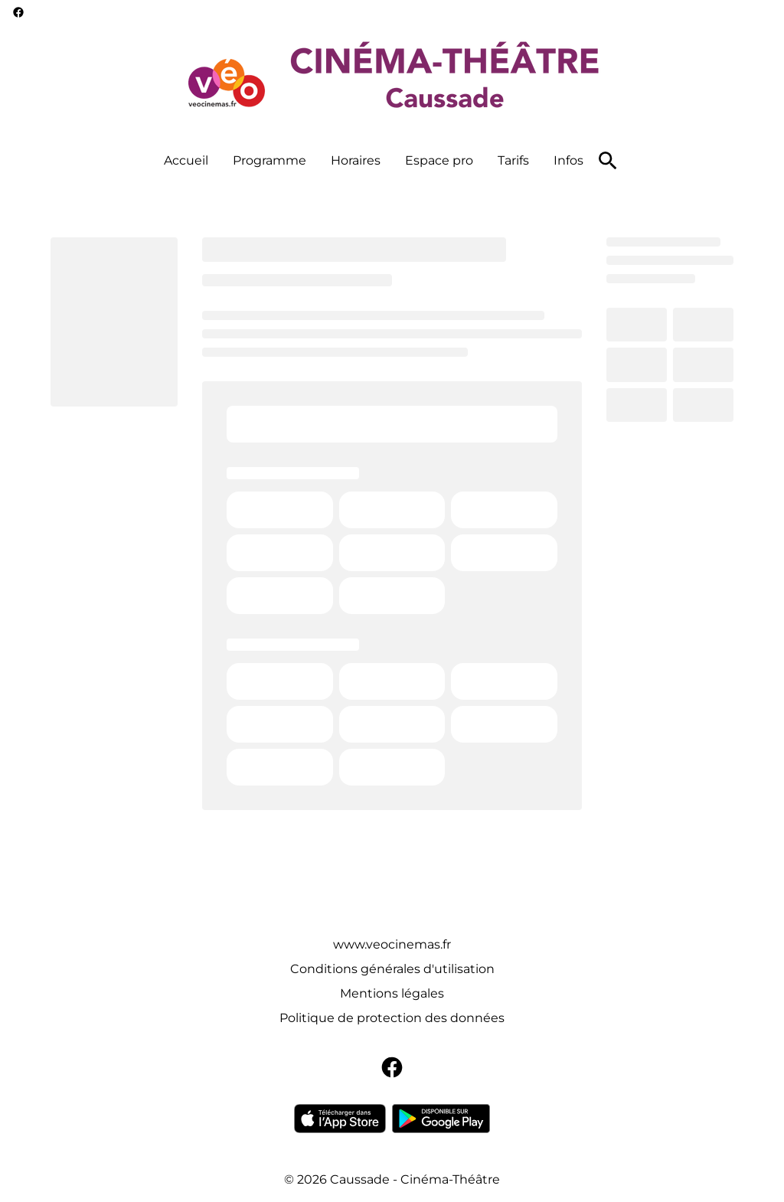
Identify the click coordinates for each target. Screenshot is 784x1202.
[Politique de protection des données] (392, 1018)
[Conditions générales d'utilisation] (392, 969)
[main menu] (373, 161)
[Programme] (269, 161)
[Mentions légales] (392, 994)
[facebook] (18, 12)
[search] (608, 161)
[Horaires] (356, 161)
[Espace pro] (439, 161)
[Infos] (568, 161)
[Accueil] (186, 161)
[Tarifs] (513, 161)
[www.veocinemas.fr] (392, 945)
